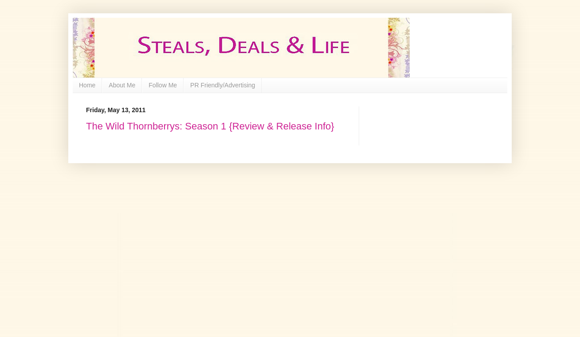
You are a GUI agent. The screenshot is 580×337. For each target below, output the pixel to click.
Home (87, 85)
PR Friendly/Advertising (222, 85)
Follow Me (163, 85)
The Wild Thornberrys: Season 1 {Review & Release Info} (210, 126)
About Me (122, 85)
